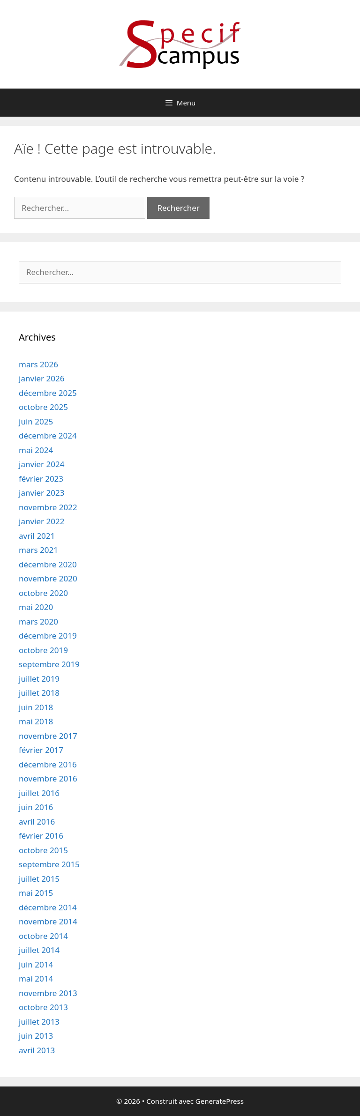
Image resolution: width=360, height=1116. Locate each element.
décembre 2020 (48, 564)
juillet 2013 (39, 1021)
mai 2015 (36, 892)
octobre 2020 (43, 593)
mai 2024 (36, 450)
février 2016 (41, 835)
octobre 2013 (43, 1007)
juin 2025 (36, 421)
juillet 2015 (39, 878)
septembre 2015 (49, 864)
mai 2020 (36, 607)
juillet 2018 (39, 692)
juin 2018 (36, 707)
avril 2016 (37, 821)
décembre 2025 (48, 392)
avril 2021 (37, 535)
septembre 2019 (49, 664)
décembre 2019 (48, 635)
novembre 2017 (48, 735)
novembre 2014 (48, 921)
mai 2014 (36, 978)
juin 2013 (36, 1035)
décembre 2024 (48, 435)
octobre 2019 (43, 650)
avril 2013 (37, 1050)
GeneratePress (219, 1101)
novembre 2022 (48, 507)
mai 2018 (36, 721)
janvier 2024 (41, 464)
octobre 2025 (43, 407)
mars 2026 (38, 364)
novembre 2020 (48, 578)
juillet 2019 (39, 678)
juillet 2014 (39, 950)
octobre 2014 (43, 935)
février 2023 (41, 478)
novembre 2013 (48, 993)
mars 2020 (38, 621)
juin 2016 (36, 807)
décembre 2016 (48, 764)
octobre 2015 (43, 850)
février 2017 (41, 749)
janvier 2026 (41, 378)
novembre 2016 (48, 778)
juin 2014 (36, 964)
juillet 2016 (39, 793)
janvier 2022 (41, 521)
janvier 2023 (41, 492)
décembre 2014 (48, 907)
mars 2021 (38, 549)
